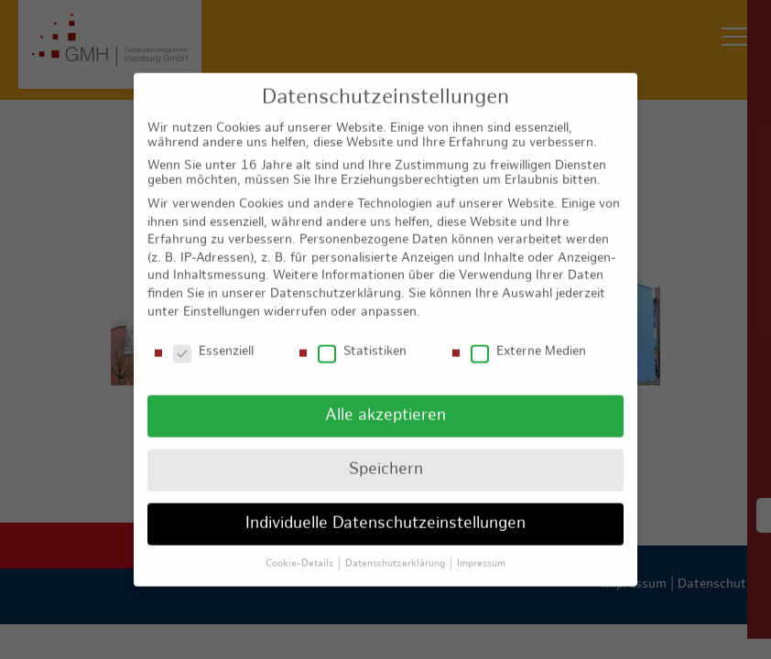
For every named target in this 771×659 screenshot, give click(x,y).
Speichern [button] (386, 450)
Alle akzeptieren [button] (385, 396)
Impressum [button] (481, 543)
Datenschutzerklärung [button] (396, 543)
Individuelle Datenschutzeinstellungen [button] (385, 504)
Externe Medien (528, 332)
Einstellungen (221, 291)
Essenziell (213, 332)
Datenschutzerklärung (335, 274)
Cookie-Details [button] (301, 543)
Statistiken (362, 332)
